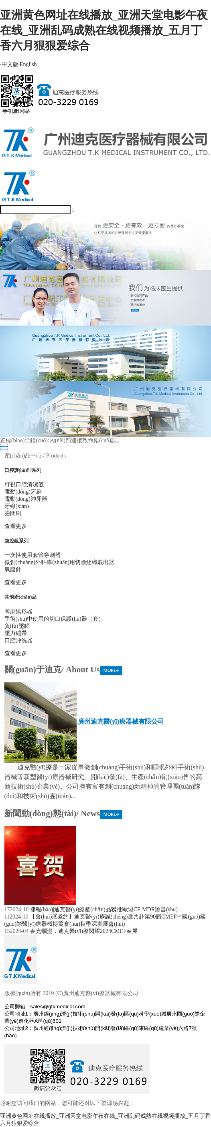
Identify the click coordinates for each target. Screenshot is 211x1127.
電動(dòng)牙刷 (23, 492)
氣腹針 (12, 570)
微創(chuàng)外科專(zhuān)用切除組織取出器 (59, 562)
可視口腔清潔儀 (24, 485)
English (27, 64)
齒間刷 (12, 513)
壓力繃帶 (15, 633)
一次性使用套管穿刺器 (32, 555)
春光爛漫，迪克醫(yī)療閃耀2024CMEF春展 (84, 931)
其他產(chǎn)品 (20, 597)
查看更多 (15, 526)
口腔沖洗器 (18, 640)
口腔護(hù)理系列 (23, 470)
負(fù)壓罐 (17, 626)
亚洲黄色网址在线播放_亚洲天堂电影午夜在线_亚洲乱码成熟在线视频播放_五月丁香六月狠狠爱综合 (104, 30)
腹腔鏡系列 (16, 541)
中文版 (9, 64)
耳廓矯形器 (18, 612)
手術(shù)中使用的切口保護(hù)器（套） (54, 619)
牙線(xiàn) (16, 506)
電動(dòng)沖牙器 (25, 499)
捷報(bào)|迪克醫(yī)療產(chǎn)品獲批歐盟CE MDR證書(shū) (104, 909)
